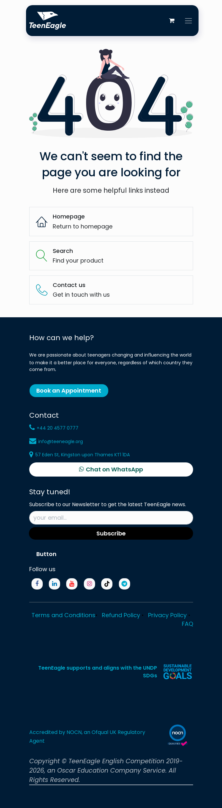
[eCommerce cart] (172, 21)
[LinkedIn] (54, 584)
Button (46, 554)
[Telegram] (124, 584)
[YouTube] (72, 584)
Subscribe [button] (111, 533)
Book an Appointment (68, 390)
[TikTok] (107, 584)
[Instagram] (89, 584)
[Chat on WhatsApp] (111, 469)
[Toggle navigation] (188, 21)
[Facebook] (37, 584)
